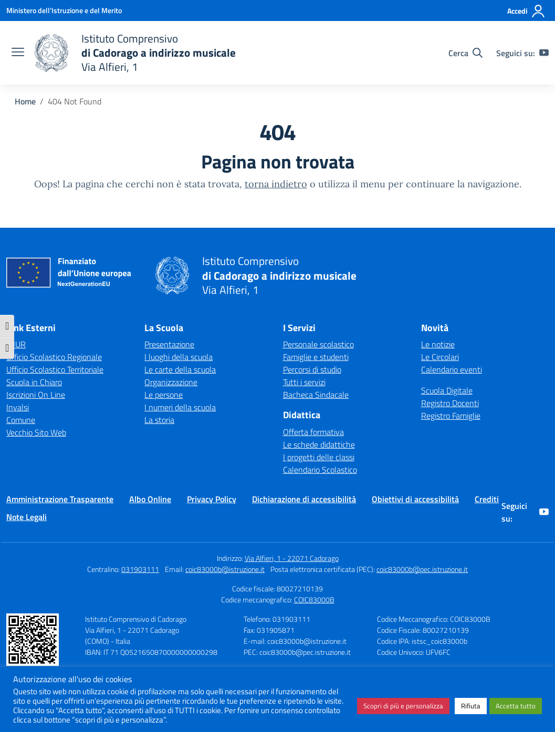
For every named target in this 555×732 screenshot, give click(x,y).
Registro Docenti (450, 403)
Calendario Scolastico (320, 469)
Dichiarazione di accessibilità (304, 499)
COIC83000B (314, 599)
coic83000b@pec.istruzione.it (422, 569)
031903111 (140, 569)
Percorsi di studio (312, 369)
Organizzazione (170, 382)
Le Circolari (440, 357)
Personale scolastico (318, 344)
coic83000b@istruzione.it (225, 569)
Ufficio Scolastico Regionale (54, 357)
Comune (20, 419)
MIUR (16, 344)
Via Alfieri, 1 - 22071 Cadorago (292, 558)
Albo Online (150, 499)
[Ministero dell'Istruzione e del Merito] (64, 10)
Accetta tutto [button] (516, 706)
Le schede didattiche (319, 444)
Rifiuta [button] (470, 706)
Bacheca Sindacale (316, 394)
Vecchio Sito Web (36, 432)
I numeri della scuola (180, 407)
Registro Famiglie (450, 415)
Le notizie (438, 344)
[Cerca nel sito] (465, 53)
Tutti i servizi (304, 382)
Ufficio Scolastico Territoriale (54, 369)
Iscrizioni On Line (35, 394)
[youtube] (544, 53)
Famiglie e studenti (316, 357)
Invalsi (17, 407)
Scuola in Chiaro (34, 382)
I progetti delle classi (318, 457)
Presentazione (169, 344)
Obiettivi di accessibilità (415, 499)
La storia (159, 419)
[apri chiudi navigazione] (18, 53)
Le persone (163, 394)
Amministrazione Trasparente (59, 499)
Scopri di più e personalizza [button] (403, 706)
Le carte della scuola (180, 369)
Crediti (487, 499)
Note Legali (26, 517)
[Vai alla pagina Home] (25, 101)
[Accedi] (526, 11)
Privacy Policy (211, 499)
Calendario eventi (451, 369)
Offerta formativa (313, 432)
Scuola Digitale (447, 390)
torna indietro (276, 184)
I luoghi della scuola (178, 357)
